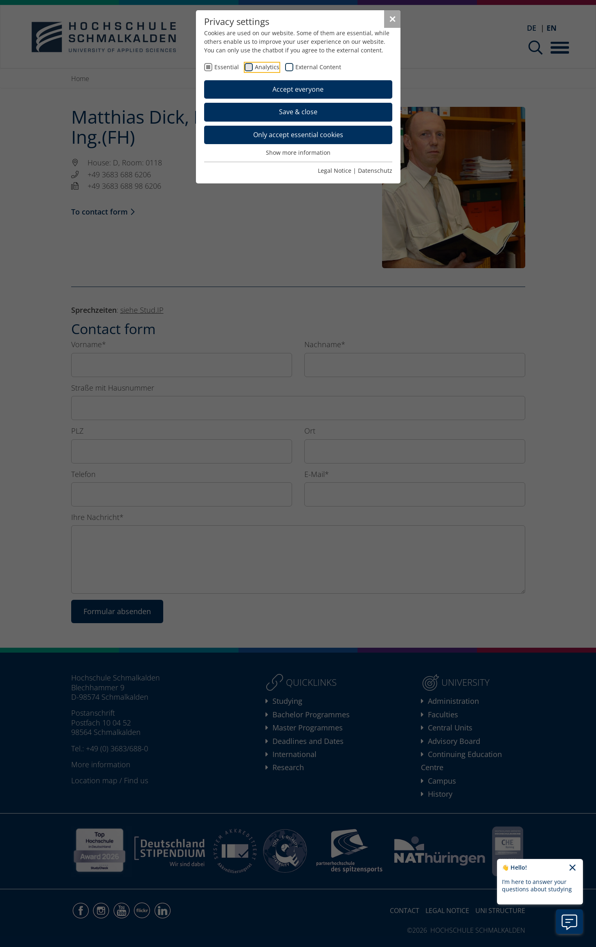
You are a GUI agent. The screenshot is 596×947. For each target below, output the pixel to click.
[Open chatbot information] (569, 921)
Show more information (298, 152)
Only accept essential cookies (298, 134)
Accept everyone (298, 89)
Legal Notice (334, 170)
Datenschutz (375, 170)
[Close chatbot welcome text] (572, 868)
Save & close (298, 111)
